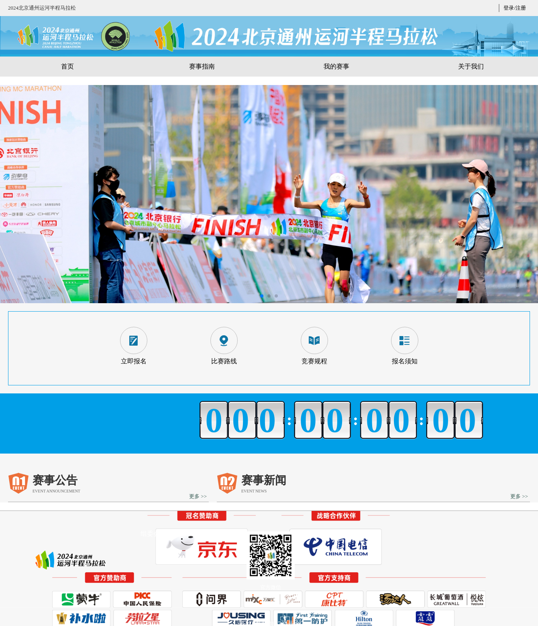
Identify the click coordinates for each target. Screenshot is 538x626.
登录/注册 (514, 8)
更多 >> (198, 496)
